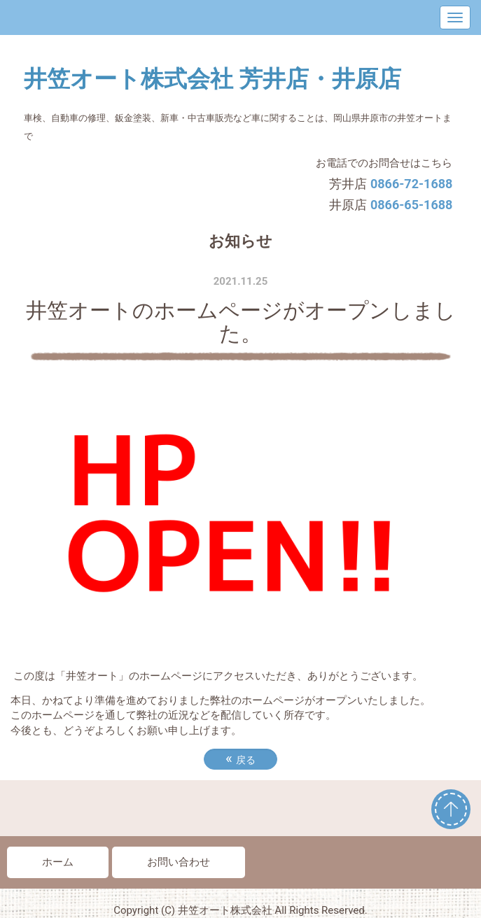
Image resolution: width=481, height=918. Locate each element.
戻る (240, 758)
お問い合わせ (178, 862)
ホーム (58, 862)
